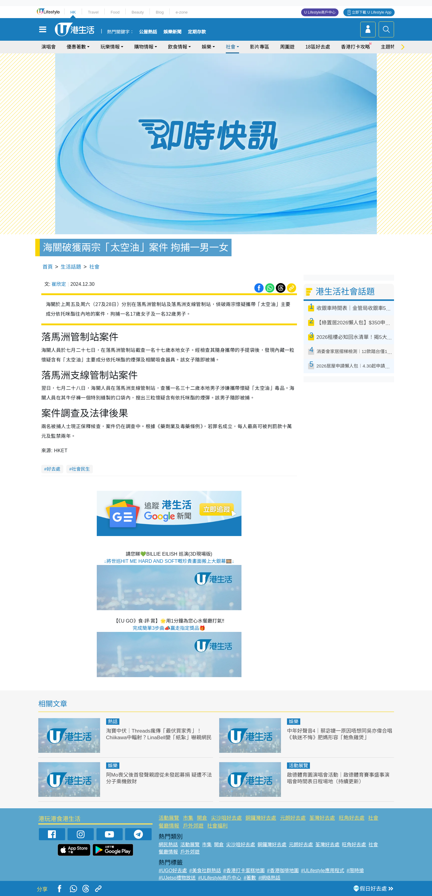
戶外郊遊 (193, 826)
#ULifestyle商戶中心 (219, 877)
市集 (188, 818)
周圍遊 (287, 46)
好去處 (53, 469)
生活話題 (71, 267)
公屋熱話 (148, 32)
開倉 (202, 818)
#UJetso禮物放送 (177, 877)
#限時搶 (355, 870)
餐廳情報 (169, 826)
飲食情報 (177, 46)
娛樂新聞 (172, 32)
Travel (93, 12)
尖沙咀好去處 (226, 818)
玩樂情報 (110, 46)
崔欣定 (59, 284)
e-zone (182, 12)
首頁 (48, 267)
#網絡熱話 (269, 877)
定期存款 (197, 32)
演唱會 (48, 46)
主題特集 (390, 46)
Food (115, 12)
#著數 (250, 877)
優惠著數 (76, 46)
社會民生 (81, 469)
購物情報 (143, 46)
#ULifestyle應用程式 (322, 870)
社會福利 (217, 826)
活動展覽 (298, 765)
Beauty (137, 12)
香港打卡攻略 (355, 46)
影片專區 (259, 46)
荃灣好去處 (322, 818)
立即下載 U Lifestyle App (371, 12)
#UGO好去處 (173, 870)
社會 (230, 46)
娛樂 (206, 46)
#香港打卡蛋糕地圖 (244, 870)
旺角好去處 (351, 818)
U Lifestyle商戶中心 (320, 12)
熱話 (113, 721)
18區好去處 (317, 46)
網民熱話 (168, 844)
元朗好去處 (293, 818)
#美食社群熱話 (205, 870)
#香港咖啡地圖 (283, 870)
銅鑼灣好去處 (260, 818)
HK (73, 12)
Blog (160, 12)
